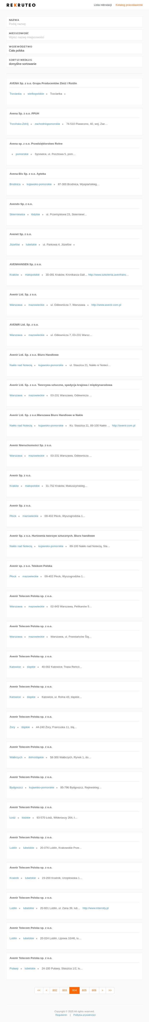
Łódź (13, 817)
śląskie (31, 666)
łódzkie (35, 214)
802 (55, 990)
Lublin (13, 847)
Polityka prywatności (84, 1015)
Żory (12, 727)
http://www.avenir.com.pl (106, 304)
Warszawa (16, 304)
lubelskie (31, 244)
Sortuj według (20, 59)
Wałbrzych (16, 757)
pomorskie (22, 154)
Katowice (15, 666)
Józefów (15, 244)
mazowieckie (36, 304)
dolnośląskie (36, 757)
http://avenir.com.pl (123, 425)
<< (38, 990)
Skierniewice (17, 214)
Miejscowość (19, 33)
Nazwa (14, 20)
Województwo (20, 46)
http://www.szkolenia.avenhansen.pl (109, 274)
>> (109, 990)
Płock (13, 516)
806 (94, 990)
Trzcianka (15, 93)
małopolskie (32, 274)
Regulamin (61, 1015)
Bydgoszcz (16, 787)
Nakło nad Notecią (21, 365)
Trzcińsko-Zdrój (19, 123)
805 (84, 990)
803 (64, 990)
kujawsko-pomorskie (39, 184)
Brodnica (15, 184)
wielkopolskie (36, 93)
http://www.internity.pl (96, 908)
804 (74, 990)
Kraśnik (14, 878)
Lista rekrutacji (103, 4)
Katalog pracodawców (129, 4)
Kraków (14, 274)
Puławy (14, 968)
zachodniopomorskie (47, 123)
